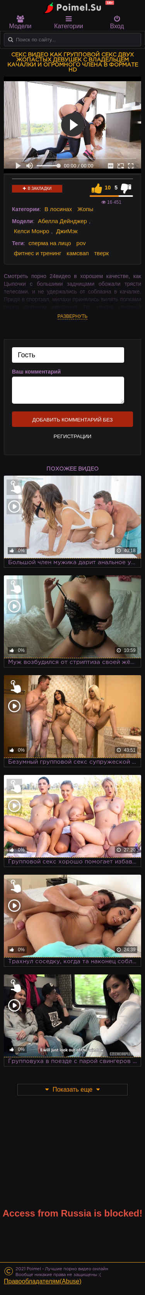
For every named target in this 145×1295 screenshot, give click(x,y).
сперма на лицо (50, 243)
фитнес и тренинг (37, 253)
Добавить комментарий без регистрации (72, 422)
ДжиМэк (66, 231)
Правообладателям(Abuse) (43, 1281)
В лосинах (58, 209)
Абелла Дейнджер (62, 221)
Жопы (85, 209)
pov (81, 243)
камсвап (78, 253)
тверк (101, 253)
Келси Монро (31, 231)
